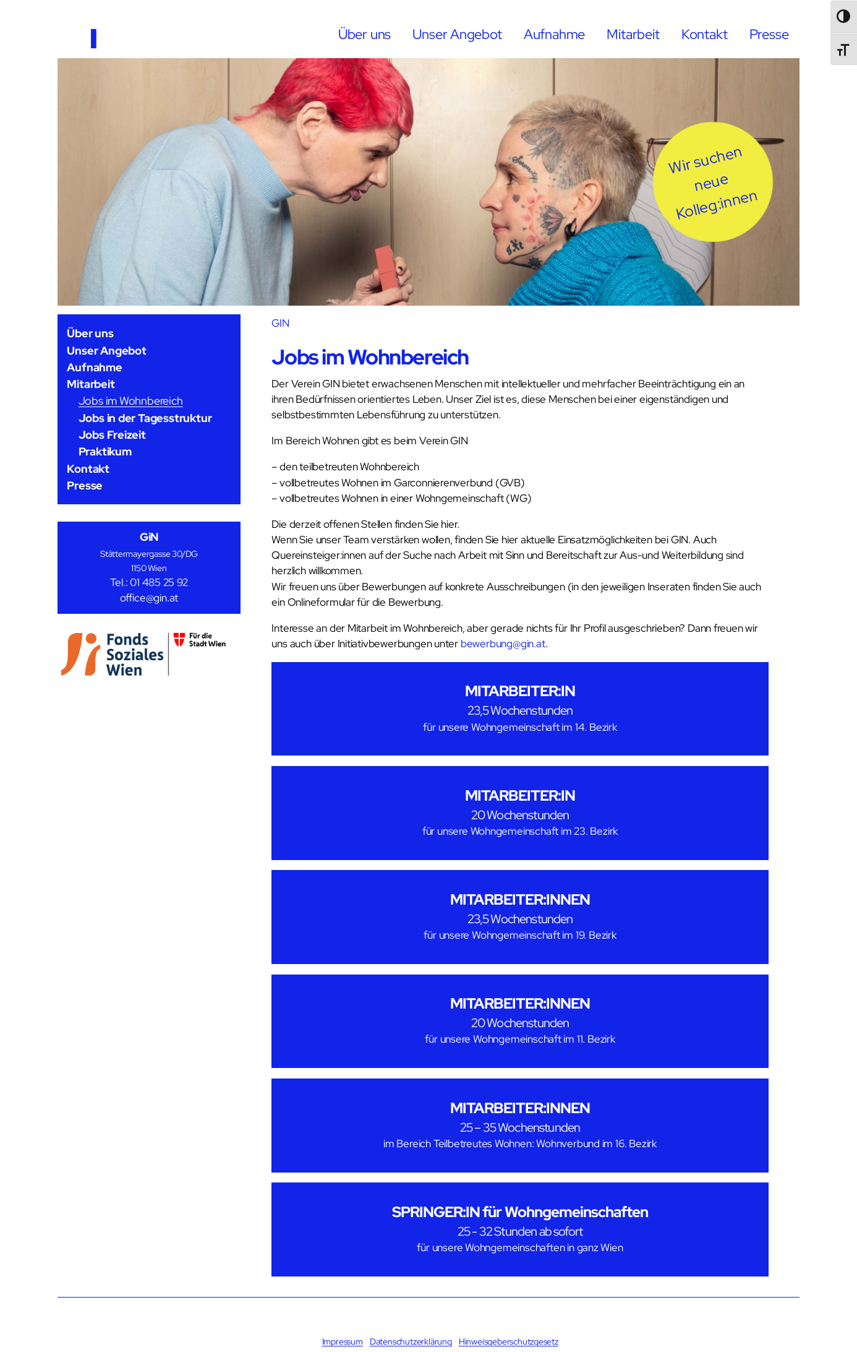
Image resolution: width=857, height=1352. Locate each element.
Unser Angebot (456, 34)
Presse (769, 34)
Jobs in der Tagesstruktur (145, 418)
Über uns (364, 34)
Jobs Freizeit (112, 434)
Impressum (342, 1341)
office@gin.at (149, 598)
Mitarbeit (633, 34)
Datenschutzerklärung (411, 1341)
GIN (280, 323)
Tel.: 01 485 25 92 (148, 582)
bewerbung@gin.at (503, 643)
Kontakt (704, 34)
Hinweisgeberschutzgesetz (508, 1341)
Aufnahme (554, 34)
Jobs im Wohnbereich (131, 400)
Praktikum (105, 451)
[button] (713, 182)
